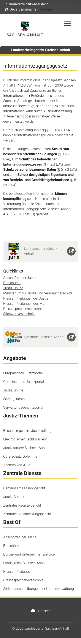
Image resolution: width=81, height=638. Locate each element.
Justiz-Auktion (14, 497)
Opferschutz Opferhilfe (20, 456)
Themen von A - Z (16, 465)
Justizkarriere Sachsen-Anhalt (26, 448)
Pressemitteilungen (17, 571)
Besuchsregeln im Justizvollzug (27, 431)
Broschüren (12, 283)
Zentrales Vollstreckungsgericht (27, 514)
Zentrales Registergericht (22, 505)
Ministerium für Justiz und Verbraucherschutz (38, 293)
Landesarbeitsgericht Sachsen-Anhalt (40, 50)
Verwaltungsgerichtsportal (23, 407)
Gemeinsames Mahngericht (24, 488)
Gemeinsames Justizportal (23, 382)
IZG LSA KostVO (22, 214)
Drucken (40, 611)
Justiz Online (13, 288)
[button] (26, 4)
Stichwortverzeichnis (19, 314)
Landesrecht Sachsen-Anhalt (25, 563)
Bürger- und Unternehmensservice (29, 554)
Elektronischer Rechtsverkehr (25, 439)
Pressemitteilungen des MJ (23, 303)
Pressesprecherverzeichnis (23, 309)
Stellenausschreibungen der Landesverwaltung (38, 589)
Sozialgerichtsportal (18, 399)
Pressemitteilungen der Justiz (25, 298)
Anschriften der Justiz (19, 278)
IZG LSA (26, 85)
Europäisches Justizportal (23, 373)
